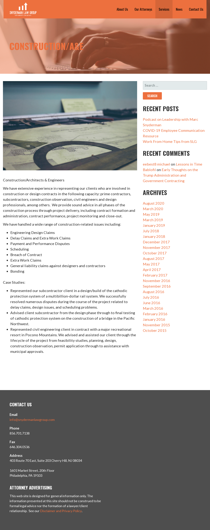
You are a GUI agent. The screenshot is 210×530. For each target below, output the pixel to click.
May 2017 (151, 264)
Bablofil (149, 169)
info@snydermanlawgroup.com (32, 420)
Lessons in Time (189, 164)
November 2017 (156, 247)
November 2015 (156, 325)
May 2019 (151, 214)
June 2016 (151, 302)
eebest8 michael (156, 164)
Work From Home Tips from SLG (170, 141)
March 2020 (153, 208)
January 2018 (154, 236)
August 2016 (153, 291)
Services (164, 9)
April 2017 (152, 269)
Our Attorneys (143, 9)
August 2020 (153, 203)
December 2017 (156, 242)
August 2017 (153, 258)
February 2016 (155, 314)
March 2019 (153, 220)
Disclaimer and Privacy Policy (61, 511)
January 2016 (154, 319)
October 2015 (155, 330)
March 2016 (153, 308)
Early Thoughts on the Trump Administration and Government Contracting (170, 175)
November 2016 (156, 280)
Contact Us (196, 9)
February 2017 (155, 275)
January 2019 (154, 225)
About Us (122, 9)
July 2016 (151, 297)
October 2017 (155, 253)
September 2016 (157, 286)
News (179, 9)
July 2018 (151, 231)
